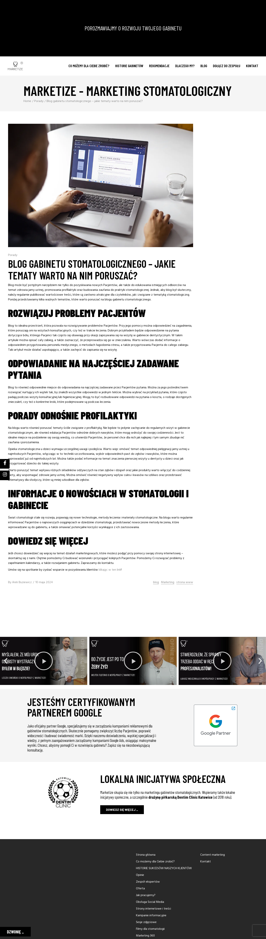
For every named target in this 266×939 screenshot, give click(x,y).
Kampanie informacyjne (151, 915)
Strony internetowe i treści (153, 908)
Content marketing (212, 854)
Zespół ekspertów (148, 881)
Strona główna (145, 854)
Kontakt (205, 861)
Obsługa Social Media (150, 902)
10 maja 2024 (44, 582)
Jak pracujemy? (145, 895)
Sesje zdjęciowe (146, 922)
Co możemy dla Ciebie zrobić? (155, 861)
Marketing (167, 582)
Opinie (140, 875)
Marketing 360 (145, 935)
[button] (6, 661)
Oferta (140, 888)
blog (156, 582)
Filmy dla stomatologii (150, 928)
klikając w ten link (110, 569)
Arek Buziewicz (22, 582)
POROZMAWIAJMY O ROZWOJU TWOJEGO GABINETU (133, 28)
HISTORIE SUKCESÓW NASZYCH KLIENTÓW (164, 868)
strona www (184, 582)
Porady (38, 101)
